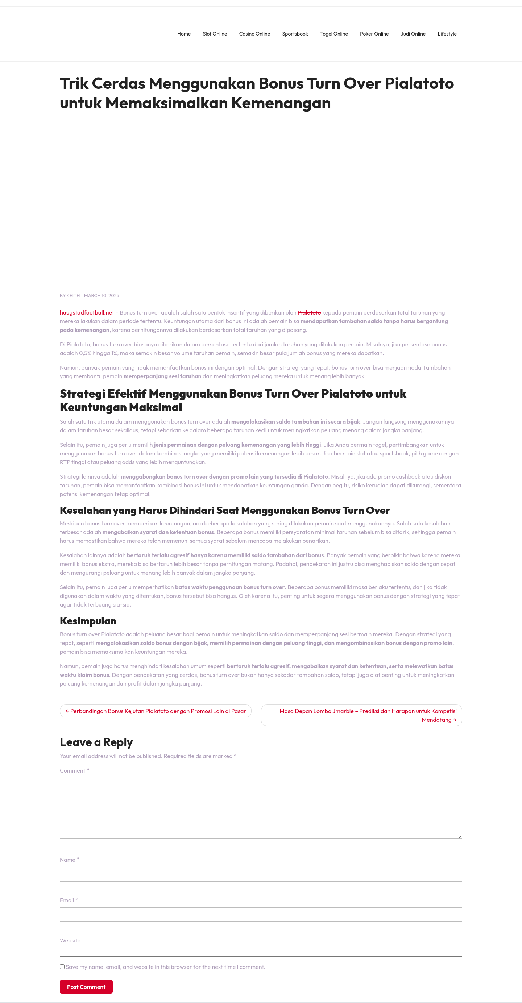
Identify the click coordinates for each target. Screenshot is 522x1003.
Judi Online (413, 33)
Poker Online (374, 33)
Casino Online (254, 33)
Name (69, 859)
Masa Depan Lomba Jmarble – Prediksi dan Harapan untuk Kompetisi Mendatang (368, 715)
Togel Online (334, 33)
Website (70, 940)
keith (73, 295)
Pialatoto (309, 312)
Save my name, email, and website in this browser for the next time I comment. (165, 966)
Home (184, 33)
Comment (74, 770)
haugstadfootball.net (87, 312)
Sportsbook (295, 33)
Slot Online (215, 33)
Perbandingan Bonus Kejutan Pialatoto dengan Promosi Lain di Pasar (158, 711)
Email (69, 900)
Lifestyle (447, 33)
